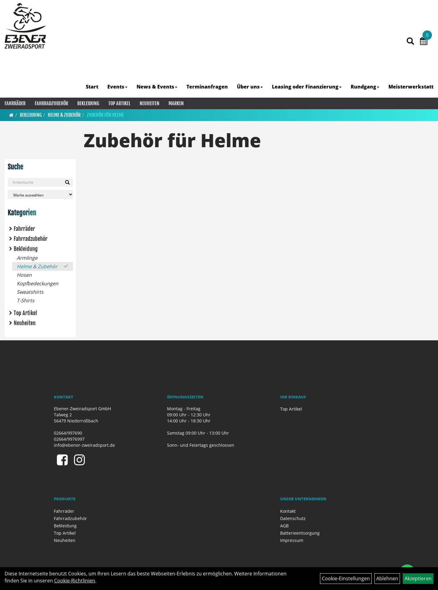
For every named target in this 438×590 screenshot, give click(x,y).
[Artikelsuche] (410, 41)
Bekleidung (88, 103)
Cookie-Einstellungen (346, 578)
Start (92, 86)
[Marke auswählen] (40, 194)
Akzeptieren (418, 578)
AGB (284, 526)
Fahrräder (15, 103)
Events (117, 86)
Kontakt (288, 511)
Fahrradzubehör (51, 103)
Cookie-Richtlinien (74, 580)
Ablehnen (387, 578)
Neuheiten (149, 103)
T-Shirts (25, 300)
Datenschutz (293, 518)
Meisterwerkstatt (410, 86)
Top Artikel (119, 103)
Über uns (250, 86)
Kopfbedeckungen (37, 283)
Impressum (291, 540)
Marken (176, 103)
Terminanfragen (207, 86)
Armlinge (27, 258)
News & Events (157, 86)
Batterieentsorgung (300, 533)
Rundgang (365, 86)
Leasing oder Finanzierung (307, 86)
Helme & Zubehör (64, 115)
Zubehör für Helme (105, 115)
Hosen (24, 275)
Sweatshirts (30, 292)
